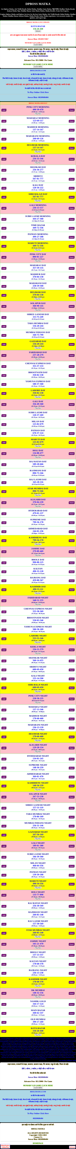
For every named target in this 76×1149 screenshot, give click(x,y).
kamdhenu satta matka (34, 1055)
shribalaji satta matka (28, 1047)
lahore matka (72, 1041)
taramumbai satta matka (24, 1051)
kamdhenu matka (27, 1044)
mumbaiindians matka (6, 1041)
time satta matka (62, 1047)
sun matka (71, 1060)
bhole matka (44, 1044)
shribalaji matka (37, 1038)
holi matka (13, 1043)
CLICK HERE (38, 45)
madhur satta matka (33, 1049)
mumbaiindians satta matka (39, 1051)
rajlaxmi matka (39, 1043)
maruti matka (4, 1040)
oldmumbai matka (37, 1046)
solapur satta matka (69, 1049)
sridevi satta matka (7, 1047)
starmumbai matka (49, 1043)
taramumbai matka (70, 1040)
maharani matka (31, 1040)
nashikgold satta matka (45, 1057)
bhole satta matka (57, 1055)
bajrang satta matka (7, 1057)
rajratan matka (20, 1043)
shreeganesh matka (59, 1040)
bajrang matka (61, 1044)
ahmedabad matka (16, 1044)
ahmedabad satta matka (20, 1055)
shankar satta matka (69, 1046)
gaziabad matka (17, 1041)
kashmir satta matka (19, 1057)
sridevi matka (22, 1038)
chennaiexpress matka (38, 1041)
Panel (72, 110)
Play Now (38, 113)
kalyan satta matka (68, 1055)
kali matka (30, 1038)
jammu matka (36, 1044)
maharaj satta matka (21, 1049)
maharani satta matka (46, 1049)
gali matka (46, 1038)
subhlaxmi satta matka (51, 1047)
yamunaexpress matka (61, 1041)
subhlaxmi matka (54, 1038)
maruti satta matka (9, 1049)
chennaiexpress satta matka (7, 1052)
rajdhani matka (30, 1043)
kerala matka (5, 1038)
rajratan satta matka (6, 1054)
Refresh (38, 31)
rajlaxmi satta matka (30, 1054)
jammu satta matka (46, 1055)
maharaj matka (12, 1040)
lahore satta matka (50, 1052)
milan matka (5, 1043)
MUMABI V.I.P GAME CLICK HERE (38, 44)
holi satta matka (70, 1052)
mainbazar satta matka (58, 1057)
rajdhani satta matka (18, 1054)
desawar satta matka (58, 1049)
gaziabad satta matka (53, 1051)
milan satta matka (61, 1052)
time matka (63, 1038)
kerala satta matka (58, 1046)
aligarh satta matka (56, 1054)
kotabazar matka (47, 1046)
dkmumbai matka (5, 1046)
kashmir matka (69, 1044)
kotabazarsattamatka (40, 1059)
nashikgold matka (16, 1046)
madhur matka (22, 1040)
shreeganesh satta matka (10, 1051)
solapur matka (49, 1040)
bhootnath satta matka (22, 1052)
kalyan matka (52, 1044)
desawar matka (40, 1040)
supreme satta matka (8, 1055)
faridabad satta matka (66, 1051)
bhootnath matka (50, 1041)
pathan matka (70, 1038)
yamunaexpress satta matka (36, 1052)
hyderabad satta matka (68, 1054)
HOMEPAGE (38, 1143)
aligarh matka (59, 1043)
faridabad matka (27, 1041)
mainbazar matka (26, 1046)
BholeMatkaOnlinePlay (5, 1146)
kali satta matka (17, 1047)
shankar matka (14, 1038)
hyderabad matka (68, 1043)
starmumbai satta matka (43, 1054)
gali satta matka (39, 1047)
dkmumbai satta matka (31, 1057)
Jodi (3, 110)
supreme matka (6, 1044)
